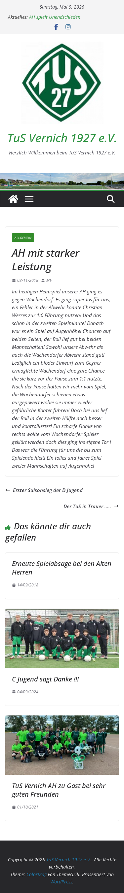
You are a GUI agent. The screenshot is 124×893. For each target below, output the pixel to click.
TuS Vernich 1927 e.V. (62, 138)
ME (49, 280)
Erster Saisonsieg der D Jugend (44, 490)
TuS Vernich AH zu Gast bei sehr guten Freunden (58, 790)
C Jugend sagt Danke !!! (45, 679)
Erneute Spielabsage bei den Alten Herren (61, 568)
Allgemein (23, 237)
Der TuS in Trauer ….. (91, 506)
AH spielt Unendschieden (54, 17)
